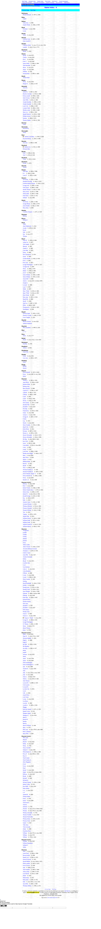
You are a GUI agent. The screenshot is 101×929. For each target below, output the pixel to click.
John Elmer (26, 195)
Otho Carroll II (26, 41)
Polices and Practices (27, 2)
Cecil (24, 565)
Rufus (24, 305)
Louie (24, 447)
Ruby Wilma (26, 788)
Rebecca (25, 483)
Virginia (25, 514)
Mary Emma (26, 295)
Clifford (25, 392)
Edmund (25, 593)
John (24, 232)
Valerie (24, 823)
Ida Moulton (26, 646)
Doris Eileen (26, 402)
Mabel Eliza (26, 877)
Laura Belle (26, 445)
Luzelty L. (25, 705)
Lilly (24, 693)
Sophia (24, 18)
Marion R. (25, 719)
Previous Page (25, 10)
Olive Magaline (27, 762)
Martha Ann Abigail (28, 453)
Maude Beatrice (27, 114)
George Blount (26, 203)
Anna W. (25, 240)
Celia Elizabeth (27, 571)
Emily (24, 132)
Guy (24, 421)
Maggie (25, 707)
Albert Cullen (26, 544)
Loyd (24, 287)
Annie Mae (25, 352)
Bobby (24, 559)
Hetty (24, 630)
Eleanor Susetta (27, 601)
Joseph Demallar (27, 102)
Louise (24, 449)
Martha (24, 721)
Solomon (25, 806)
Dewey (24, 400)
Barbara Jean (26, 386)
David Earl (25, 201)
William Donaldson (28, 843)
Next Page (33, 10)
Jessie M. (25, 87)
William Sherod (27, 526)
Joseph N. (25, 283)
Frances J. (25, 615)
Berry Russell (26, 388)
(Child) (24, 532)
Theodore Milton (27, 885)
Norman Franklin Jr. (28, 469)
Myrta (24, 67)
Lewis (24, 691)
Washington (26, 309)
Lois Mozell (26, 873)
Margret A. (25, 83)
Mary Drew (26, 457)
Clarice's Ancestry (50, 2)
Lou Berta (25, 701)
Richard (25, 778)
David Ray (25, 179)
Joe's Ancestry (59, 2)
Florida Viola (26, 611)
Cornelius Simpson (27, 212)
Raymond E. (26, 128)
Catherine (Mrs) (27, 45)
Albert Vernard (26, 546)
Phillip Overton (27, 116)
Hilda (24, 634)
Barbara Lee (27, 147)
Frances (25, 613)
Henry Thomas (26, 628)
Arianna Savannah (27, 557)
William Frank (26, 520)
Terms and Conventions (39, 2)
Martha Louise (26, 110)
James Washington (27, 662)
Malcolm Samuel (27, 709)
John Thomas (26, 680)
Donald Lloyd (26, 589)
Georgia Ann (26, 266)
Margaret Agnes (27, 713)
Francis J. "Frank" (28, 618)
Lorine (24, 699)
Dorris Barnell (26, 372)
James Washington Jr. (28, 664)
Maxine (25, 741)
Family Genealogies (63, 1)
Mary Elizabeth (27, 327)
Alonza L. (25, 380)
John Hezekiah (26, 65)
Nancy (24, 69)
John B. (25, 281)
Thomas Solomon (27, 508)
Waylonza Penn (27, 831)
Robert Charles (26, 488)
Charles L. (25, 248)
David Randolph (27, 583)
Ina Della (25, 648)
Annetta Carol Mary (29, 136)
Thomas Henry (26, 818)
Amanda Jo (25, 550)
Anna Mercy (26, 382)
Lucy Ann (25, 358)
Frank (24, 124)
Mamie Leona (26, 711)
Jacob (24, 272)
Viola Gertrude (26, 827)
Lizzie (24, 356)
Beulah (24, 366)
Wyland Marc (26, 73)
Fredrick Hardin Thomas (29, 183)
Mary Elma (25, 207)
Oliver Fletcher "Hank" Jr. (29, 473)
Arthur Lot (25, 242)
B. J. (24, 173)
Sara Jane (25, 142)
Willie (24, 847)
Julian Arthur (26, 871)
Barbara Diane (26, 384)
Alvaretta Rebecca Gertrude (30, 548)
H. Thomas (25, 624)
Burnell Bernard (27, 14)
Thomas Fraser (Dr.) (28, 816)
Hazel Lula (25, 427)
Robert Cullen (26, 784)
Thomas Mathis (27, 120)
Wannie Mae (26, 516)
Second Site (55, 897)
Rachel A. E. (26, 479)
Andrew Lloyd (26, 552)
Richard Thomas (27, 782)
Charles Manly (26, 25)
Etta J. (24, 59)
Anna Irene (25, 22)
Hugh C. (25, 640)
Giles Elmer (26, 187)
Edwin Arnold (26, 96)
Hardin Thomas (27, 189)
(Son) (24, 542)
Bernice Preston (27, 321)
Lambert (25, 47)
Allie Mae (25, 171)
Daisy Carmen (26, 579)
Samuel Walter (26, 796)
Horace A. (25, 433)
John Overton (26, 98)
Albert (24, 35)
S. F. (24, 792)
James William (26, 274)
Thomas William (27, 510)
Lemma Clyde (26, 108)
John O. (25, 676)
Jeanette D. (25, 668)
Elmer (24, 252)
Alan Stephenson (27, 226)
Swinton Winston (27, 504)
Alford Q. (25, 91)
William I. (25, 220)
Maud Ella (25, 299)
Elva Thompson (27, 254)
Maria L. (25, 717)
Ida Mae (25, 439)
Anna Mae (25, 555)
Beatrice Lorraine (27, 94)
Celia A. (25, 569)
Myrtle (24, 301)
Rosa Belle (25, 786)
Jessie (24, 443)
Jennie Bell (25, 279)
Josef (24, 153)
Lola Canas (25, 697)
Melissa (25, 216)
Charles (25, 57)
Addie (24, 224)
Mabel (24, 875)
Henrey (25, 368)
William (25, 71)
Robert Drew (26, 492)
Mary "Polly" (26, 291)
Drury (24, 374)
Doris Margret (26, 591)
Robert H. (25, 494)
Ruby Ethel (25, 879)
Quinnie (25, 118)
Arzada (24, 228)
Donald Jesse (26, 587)
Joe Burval (67, 891)
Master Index (40, 1)
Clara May (25, 250)
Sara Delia (25, 883)
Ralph (24, 772)
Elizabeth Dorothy (27, 181)
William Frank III (27, 524)
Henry (24, 81)
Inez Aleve (25, 441)
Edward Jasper (26, 313)
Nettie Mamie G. (27, 752)
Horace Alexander (27, 435)
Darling (25, 581)
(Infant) (25, 538)
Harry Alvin (26, 191)
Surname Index (32, 1)
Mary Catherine (27, 731)
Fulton (24, 412)
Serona (24, 163)
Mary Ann (25, 729)
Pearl (24, 768)
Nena (24, 467)
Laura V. (25, 175)
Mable (24, 289)
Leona (24, 31)
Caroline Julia (26, 563)
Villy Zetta (25, 825)
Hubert (24, 270)
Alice (24, 851)
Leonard (25, 285)
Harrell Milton (26, 861)
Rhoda (24, 776)
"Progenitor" (26, 530)
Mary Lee (25, 112)
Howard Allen (26, 149)
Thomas (25, 236)
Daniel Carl (26, 857)
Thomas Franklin (27, 814)
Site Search (54, 1)
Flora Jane (25, 262)
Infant (24, 650)
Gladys (24, 419)
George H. (25, 620)
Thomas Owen (26, 821)
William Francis (27, 518)
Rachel (24, 770)
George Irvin (26, 185)
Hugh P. (25, 642)
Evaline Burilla (26, 258)
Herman (25, 431)
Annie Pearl (26, 853)
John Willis (25, 100)
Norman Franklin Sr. (28, 471)
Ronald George (26, 496)
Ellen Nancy (26, 609)
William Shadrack (27, 323)
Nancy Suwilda (27, 747)
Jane (24, 666)
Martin (24, 51)
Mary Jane (25, 297)
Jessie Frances (26, 865)
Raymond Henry (27, 138)
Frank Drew (26, 410)
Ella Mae (25, 408)
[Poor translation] (5, 906)
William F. (25, 845)
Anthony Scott (26, 39)
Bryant (24, 561)
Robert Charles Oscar (28, 490)
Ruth (24, 500)
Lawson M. (26, 683)
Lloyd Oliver (26, 695)
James (24, 335)
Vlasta (24, 159)
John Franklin (26, 869)
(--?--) (24, 331)
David (24, 230)
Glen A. (25, 61)
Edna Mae (25, 597)
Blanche (25, 246)
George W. (25, 417)
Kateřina (25, 343)
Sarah (24, 798)
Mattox (24, 459)
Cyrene (24, 577)
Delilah (25, 585)
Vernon (24, 167)
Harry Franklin (26, 425)
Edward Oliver (26, 599)
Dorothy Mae (26, 404)
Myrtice (25, 463)
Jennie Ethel (26, 193)
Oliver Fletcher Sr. (27, 475)
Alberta (25, 348)
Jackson (25, 654)
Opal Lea (25, 303)
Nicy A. (25, 756)
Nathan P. (25, 749)
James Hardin (26, 205)
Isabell (24, 652)
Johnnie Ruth (26, 77)
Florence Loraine (27, 315)
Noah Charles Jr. (27, 760)
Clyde (24, 396)
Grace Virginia (26, 317)
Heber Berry (26, 429)
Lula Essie (25, 451)
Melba (24, 743)
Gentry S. (25, 414)
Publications (66, 2)
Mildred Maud (26, 461)
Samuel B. (25, 794)
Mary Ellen (25, 733)
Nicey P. (25, 754)
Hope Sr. (25, 636)
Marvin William (27, 725)
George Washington (28, 264)
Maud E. (25, 739)
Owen (24, 477)
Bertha (24, 55)
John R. (25, 678)
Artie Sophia (26, 244)
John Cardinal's (50, 897)
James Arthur (26, 63)
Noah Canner (26, 758)
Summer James (26, 502)
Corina (24, 575)
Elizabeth (25, 29)
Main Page (24, 1)
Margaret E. (26, 715)
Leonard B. (25, 687)
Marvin (25, 723)
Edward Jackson (27, 859)
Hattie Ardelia (26, 863)
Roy (24, 234)
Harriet (24, 423)
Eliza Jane (25, 603)
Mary (24, 455)
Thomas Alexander (27, 812)
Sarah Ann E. (26, 802)
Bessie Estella (26, 855)
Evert (24, 260)
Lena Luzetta (26, 685)
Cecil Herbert (26, 567)
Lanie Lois (25, 106)
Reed (24, 486)
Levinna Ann (26, 689)
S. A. (24, 790)
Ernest (24, 256)
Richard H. (25, 780)
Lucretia (25, 703)
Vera (24, 512)
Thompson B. (26, 307)
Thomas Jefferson (27, 506)
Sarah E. (25, 804)
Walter (24, 829)
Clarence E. (26, 390)
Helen (24, 376)
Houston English (27, 638)
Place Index (47, 1)
